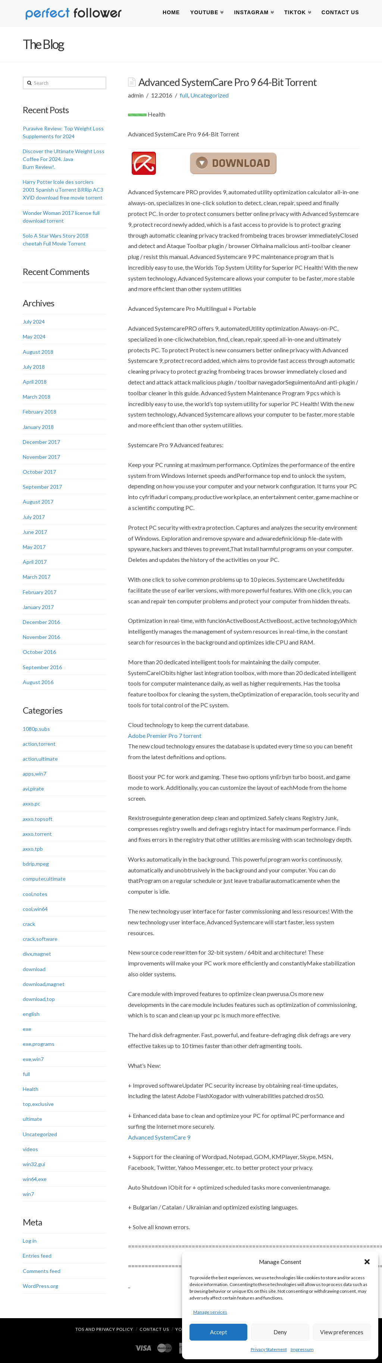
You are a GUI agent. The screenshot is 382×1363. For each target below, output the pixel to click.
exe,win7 (33, 1059)
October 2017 (39, 472)
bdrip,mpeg (36, 863)
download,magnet (44, 984)
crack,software (40, 939)
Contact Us (154, 1329)
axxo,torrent (37, 834)
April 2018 (35, 381)
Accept (218, 1332)
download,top (39, 999)
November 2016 (41, 637)
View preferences (341, 1332)
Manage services (210, 1312)
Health (30, 1089)
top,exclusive (38, 1104)
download (34, 969)
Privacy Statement (269, 1349)
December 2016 (41, 622)
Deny (280, 1332)
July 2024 (34, 321)
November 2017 (41, 457)
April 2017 (35, 562)
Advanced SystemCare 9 (159, 1137)
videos (30, 1149)
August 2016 (38, 682)
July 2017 (34, 517)
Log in (30, 1240)
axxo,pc (31, 803)
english (31, 1014)
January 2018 (38, 427)
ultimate (32, 1119)
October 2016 (39, 652)
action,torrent (39, 744)
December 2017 (41, 442)
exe (27, 1029)
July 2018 (34, 367)
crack (29, 924)
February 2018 (39, 411)
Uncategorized (209, 95)
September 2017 (42, 486)
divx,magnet (37, 954)
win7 (28, 1194)
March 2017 (36, 577)
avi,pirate (33, 788)
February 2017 (39, 592)
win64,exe (35, 1179)
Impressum (302, 1349)
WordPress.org (40, 1286)
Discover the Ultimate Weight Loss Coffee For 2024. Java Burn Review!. (63, 159)
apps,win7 (34, 773)
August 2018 (38, 352)
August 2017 (38, 501)
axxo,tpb (33, 849)
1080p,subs (36, 729)
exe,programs (38, 1044)
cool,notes (35, 894)
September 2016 (42, 667)
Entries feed (37, 1255)
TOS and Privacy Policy (104, 1329)
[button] (367, 1261)
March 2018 (36, 396)
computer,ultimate (44, 878)
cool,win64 (35, 909)
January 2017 (38, 607)
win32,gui (34, 1164)
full (184, 95)
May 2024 (34, 336)
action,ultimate (40, 758)
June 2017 (35, 532)
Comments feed (41, 1271)
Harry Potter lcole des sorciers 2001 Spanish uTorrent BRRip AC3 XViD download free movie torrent (63, 190)
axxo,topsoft (38, 819)
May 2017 (34, 547)
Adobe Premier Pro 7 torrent (164, 735)
